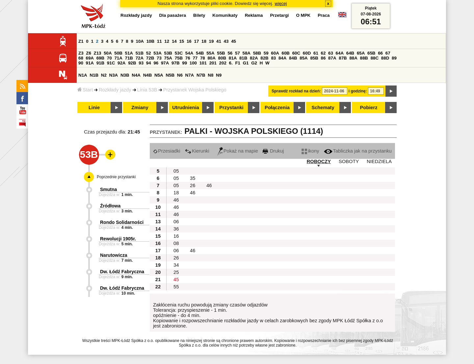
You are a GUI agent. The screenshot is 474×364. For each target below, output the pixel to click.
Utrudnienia (185, 107)
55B (221, 53)
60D (307, 53)
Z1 (81, 41)
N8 (210, 75)
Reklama (254, 15)
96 (155, 63)
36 (176, 228)
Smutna (108, 189)
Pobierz (369, 107)
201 (213, 63)
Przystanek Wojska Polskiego (194, 89)
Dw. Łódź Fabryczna (122, 271)
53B (168, 53)
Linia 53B (147, 89)
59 (266, 53)
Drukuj (273, 151)
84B (293, 58)
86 (323, 58)
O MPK (303, 15)
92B (132, 63)
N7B (201, 75)
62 (323, 53)
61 (315, 53)
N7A (189, 75)
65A (361, 53)
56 (229, 53)
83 (273, 58)
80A (211, 58)
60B (286, 53)
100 (193, 63)
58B (257, 53)
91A (90, 63)
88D (385, 58)
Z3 (81, 53)
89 (394, 58)
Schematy (322, 107)
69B (100, 58)
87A (332, 58)
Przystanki (231, 107)
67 (387, 53)
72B (150, 58)
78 (202, 58)
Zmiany (139, 107)
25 (176, 272)
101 (203, 63)
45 (233, 41)
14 (174, 41)
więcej (281, 3)
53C (179, 53)
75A (168, 58)
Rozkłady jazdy (115, 89)
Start (85, 89)
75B (179, 58)
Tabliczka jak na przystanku (358, 151)
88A (353, 58)
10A (140, 41)
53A (157, 53)
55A (210, 53)
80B (222, 58)
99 (184, 63)
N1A (82, 75)
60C (296, 53)
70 (109, 58)
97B (175, 63)
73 (159, 58)
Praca (323, 15)
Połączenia (277, 107)
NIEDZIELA (379, 161)
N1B (94, 75)
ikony (310, 151)
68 (80, 58)
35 (192, 178)
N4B (147, 75)
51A (129, 53)
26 (192, 185)
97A (165, 63)
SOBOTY (349, 161)
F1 (237, 63)
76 (187, 58)
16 (189, 41)
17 (196, 41)
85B (314, 58)
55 (176, 286)
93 (141, 63)
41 (218, 41)
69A (90, 58)
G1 (246, 63)
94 (148, 63)
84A (282, 58)
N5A (158, 75)
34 (176, 265)
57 (237, 53)
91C (111, 63)
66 (380, 53)
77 (195, 58)
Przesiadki (166, 151)
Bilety (199, 15)
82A (254, 58)
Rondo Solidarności (122, 222)
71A (118, 58)
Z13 (97, 53)
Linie (94, 107)
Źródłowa (110, 205)
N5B (170, 75)
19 (211, 41)
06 (176, 221)
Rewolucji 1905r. (118, 238)
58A (246, 53)
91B (100, 63)
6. (231, 63)
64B (350, 53)
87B (343, 58)
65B (371, 53)
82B (264, 58)
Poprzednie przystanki (116, 177)
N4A (136, 75)
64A (340, 53)
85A (303, 58)
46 (209, 185)
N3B (124, 75)
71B (129, 58)
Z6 (88, 53)
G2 (254, 63)
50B (118, 53)
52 (148, 53)
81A (233, 58)
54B (200, 53)
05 (176, 171)
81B (243, 58)
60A (275, 53)
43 (226, 41)
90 (80, 63)
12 (166, 41)
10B (150, 41)
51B (140, 53)
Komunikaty (224, 15)
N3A (113, 75)
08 (176, 243)
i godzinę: (358, 91)
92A (121, 63)
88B (364, 58)
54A (189, 53)
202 (222, 63)
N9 (219, 75)
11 (159, 41)
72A (140, 58)
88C (375, 58)
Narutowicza (113, 255)
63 (330, 53)
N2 (104, 75)
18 (203, 41)
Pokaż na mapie (237, 151)
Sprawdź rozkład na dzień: (296, 91)
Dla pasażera (172, 15)
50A (108, 53)
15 (181, 41)
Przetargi (279, 15)
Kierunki (197, 151)
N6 (180, 75)
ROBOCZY (319, 161)
